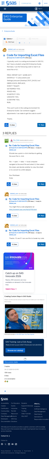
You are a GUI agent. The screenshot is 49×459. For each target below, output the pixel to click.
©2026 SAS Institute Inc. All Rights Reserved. (13, 453)
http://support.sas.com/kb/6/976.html (23, 209)
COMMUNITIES (26, 3)
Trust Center (27, 451)
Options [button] (9, 39)
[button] (4, 55)
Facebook (2, 444)
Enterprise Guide (9, 31)
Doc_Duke (16, 140)
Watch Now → (10, 289)
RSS (16, 444)
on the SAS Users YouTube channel (24, 334)
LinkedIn (9, 444)
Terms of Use (17, 451)
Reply (42, 125)
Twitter (5, 444)
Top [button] (5, 391)
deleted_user (12, 49)
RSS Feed (11, 42)
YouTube (12, 444)
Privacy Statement (6, 451)
